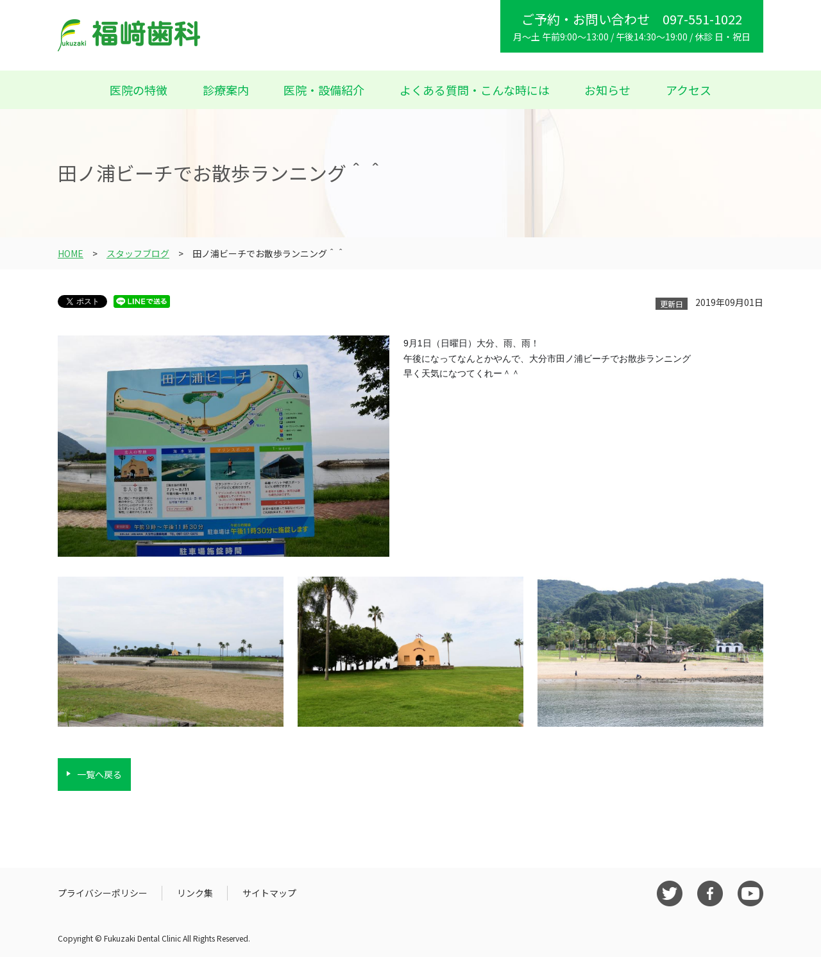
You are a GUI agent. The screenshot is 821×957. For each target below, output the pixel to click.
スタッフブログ (137, 253)
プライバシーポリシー (103, 892)
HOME (70, 253)
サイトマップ (269, 892)
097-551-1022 (702, 19)
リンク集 (195, 892)
